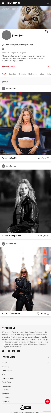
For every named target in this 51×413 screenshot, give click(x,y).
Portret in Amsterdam (11, 313)
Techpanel (5, 401)
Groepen (22, 74)
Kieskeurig (5, 367)
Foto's (4, 74)
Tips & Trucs (6, 382)
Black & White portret (11, 236)
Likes (42, 74)
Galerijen (12, 74)
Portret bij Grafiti (9, 158)
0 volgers (13, 53)
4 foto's (4, 53)
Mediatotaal (6, 386)
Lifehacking (6, 397)
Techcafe (5, 390)
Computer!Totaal (8, 378)
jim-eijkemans (9, 88)
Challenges (32, 74)
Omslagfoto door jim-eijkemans (14, 9)
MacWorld (5, 394)
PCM (3, 374)
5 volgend (22, 53)
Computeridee (7, 371)
